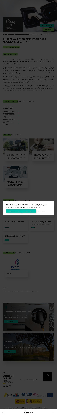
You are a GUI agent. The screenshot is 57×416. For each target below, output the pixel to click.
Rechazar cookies (14, 211)
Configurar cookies (43, 211)
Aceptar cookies (28, 211)
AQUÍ (39, 207)
